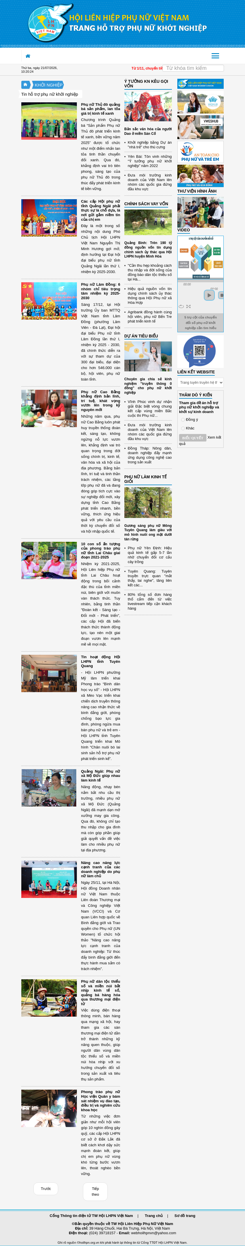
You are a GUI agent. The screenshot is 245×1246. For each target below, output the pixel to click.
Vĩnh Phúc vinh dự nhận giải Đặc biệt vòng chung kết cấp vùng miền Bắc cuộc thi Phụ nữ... (150, 409)
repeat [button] (181, 306)
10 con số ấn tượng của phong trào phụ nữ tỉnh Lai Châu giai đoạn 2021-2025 (100, 551)
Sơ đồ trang (184, 1216)
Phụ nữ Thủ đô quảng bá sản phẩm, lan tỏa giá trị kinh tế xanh (100, 109)
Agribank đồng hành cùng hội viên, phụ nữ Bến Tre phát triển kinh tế (150, 316)
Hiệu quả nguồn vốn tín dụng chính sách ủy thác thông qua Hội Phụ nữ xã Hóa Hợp (150, 296)
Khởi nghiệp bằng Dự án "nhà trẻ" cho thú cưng (150, 144)
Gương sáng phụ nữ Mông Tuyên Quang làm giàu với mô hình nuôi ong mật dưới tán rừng (148, 532)
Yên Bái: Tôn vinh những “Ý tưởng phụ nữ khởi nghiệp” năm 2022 (150, 161)
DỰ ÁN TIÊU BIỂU (141, 336)
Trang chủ (154, 1216)
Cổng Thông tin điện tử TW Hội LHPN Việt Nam (91, 1216)
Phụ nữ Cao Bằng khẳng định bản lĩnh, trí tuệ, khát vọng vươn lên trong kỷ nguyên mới (100, 401)
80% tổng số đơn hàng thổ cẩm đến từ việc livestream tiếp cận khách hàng (150, 601)
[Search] (193, 68)
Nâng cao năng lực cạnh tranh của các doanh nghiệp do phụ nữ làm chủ (100, 869)
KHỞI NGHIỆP (49, 84)
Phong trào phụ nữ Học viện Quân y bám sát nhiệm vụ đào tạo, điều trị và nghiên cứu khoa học (100, 1101)
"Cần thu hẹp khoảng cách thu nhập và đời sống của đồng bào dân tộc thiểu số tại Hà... (150, 272)
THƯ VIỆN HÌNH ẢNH (196, 191)
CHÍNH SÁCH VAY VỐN (146, 203)
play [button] (209, 295)
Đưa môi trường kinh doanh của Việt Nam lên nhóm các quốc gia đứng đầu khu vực (150, 182)
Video (183, 230)
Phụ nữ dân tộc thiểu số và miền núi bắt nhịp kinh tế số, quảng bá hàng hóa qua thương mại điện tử (100, 992)
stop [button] (222, 295)
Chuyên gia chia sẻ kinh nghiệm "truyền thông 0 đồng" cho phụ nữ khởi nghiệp (148, 386)
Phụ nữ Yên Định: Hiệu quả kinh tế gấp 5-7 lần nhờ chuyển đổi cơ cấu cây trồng (150, 555)
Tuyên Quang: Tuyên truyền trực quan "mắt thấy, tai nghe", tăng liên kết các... (150, 578)
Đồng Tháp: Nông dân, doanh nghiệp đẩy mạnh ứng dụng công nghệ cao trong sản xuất (150, 455)
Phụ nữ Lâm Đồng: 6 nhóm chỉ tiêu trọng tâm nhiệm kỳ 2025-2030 (100, 291)
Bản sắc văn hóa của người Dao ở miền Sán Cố (148, 131)
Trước (46, 1189)
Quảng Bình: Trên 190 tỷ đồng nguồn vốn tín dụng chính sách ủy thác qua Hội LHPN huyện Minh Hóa (148, 249)
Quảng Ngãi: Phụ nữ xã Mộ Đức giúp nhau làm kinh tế (100, 775)
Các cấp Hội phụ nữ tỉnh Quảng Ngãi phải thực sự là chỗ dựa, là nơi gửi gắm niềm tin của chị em (100, 210)
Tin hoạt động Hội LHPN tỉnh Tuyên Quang (100, 661)
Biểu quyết (192, 438)
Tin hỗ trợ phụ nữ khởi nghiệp (49, 94)
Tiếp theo (95, 1192)
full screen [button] (188, 306)
